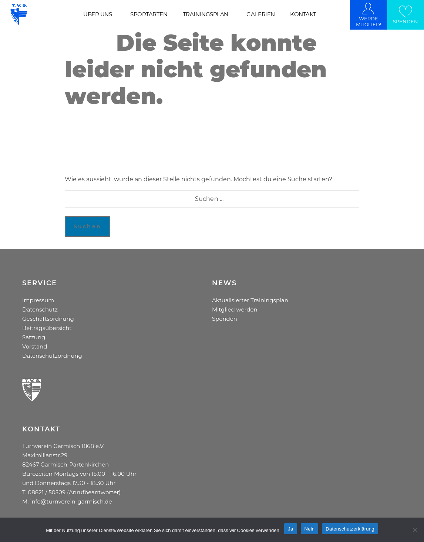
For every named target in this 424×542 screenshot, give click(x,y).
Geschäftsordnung (48, 318)
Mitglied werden (235, 309)
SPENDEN (405, 21)
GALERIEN (260, 14)
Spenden (224, 318)
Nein (309, 529)
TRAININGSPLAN (205, 14)
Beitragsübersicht (46, 327)
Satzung (33, 337)
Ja (290, 529)
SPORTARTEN (148, 14)
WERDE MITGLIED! (368, 21)
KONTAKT (303, 14)
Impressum (38, 300)
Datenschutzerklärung (350, 529)
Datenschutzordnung (52, 355)
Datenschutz (40, 309)
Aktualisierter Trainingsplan (250, 300)
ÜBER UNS (97, 14)
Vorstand (34, 346)
